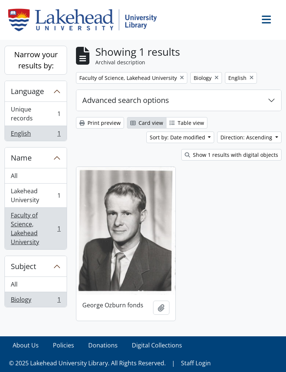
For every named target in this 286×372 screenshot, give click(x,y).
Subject (23, 266)
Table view (186, 122)
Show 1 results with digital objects (231, 154)
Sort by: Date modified (178, 137)
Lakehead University (35, 195)
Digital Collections (157, 345)
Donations (103, 345)
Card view (146, 122)
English (35, 135)
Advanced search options (125, 100)
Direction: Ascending (247, 137)
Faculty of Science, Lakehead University (35, 228)
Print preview (100, 122)
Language (27, 91)
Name (21, 158)
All (14, 176)
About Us (26, 345)
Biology (35, 301)
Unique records (35, 113)
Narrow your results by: (36, 60)
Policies (63, 345)
